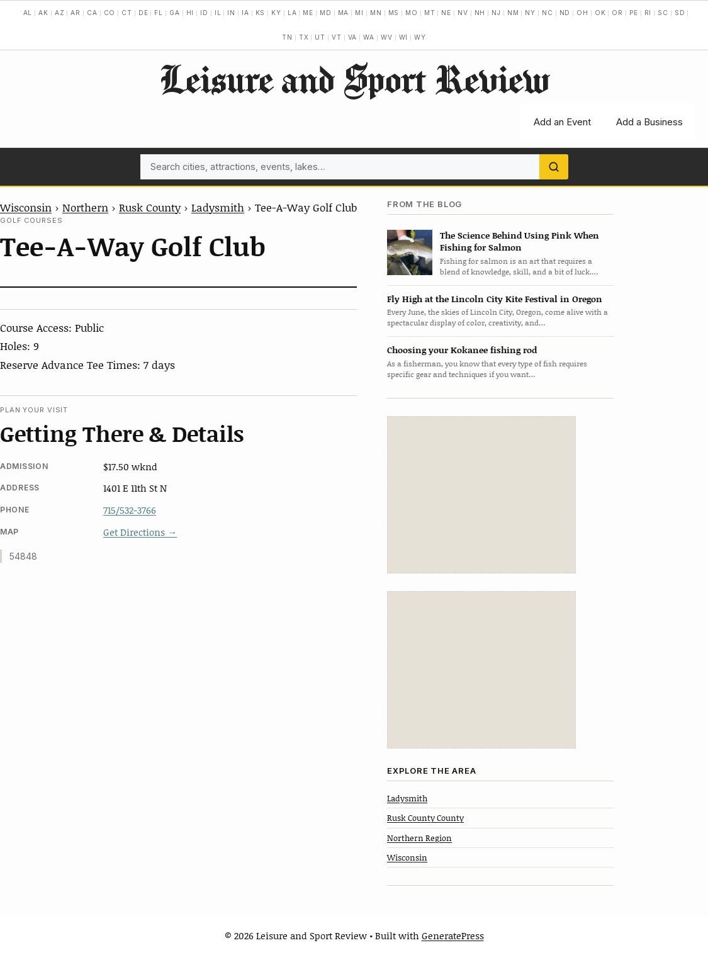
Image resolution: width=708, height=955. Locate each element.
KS (261, 12)
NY (530, 12)
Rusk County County (425, 817)
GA (174, 12)
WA (368, 37)
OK (600, 12)
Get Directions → (140, 532)
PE (633, 12)
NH (480, 12)
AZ (60, 12)
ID (204, 12)
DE (143, 12)
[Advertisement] (481, 495)
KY (276, 12)
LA (292, 12)
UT (320, 37)
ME (308, 12)
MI (359, 12)
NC (547, 12)
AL (28, 12)
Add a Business (649, 122)
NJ (496, 12)
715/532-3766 (129, 510)
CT (126, 12)
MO (411, 12)
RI (648, 12)
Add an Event (562, 122)
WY (420, 37)
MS (394, 12)
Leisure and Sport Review (354, 79)
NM (513, 12)
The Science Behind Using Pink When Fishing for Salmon (519, 241)
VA (352, 37)
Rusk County (150, 207)
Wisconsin (26, 207)
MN (376, 12)
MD (326, 12)
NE (446, 12)
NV (463, 12)
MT (429, 12)
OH (582, 12)
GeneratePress (453, 935)
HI (190, 12)
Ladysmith (217, 207)
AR (75, 12)
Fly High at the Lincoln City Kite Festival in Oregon (494, 298)
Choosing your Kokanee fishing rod (462, 349)
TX (304, 37)
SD (680, 12)
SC (663, 12)
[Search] (553, 166)
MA (343, 12)
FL (158, 12)
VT (337, 37)
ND (565, 12)
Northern (85, 207)
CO (110, 12)
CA (92, 12)
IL (218, 12)
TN (287, 37)
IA (245, 12)
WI (403, 37)
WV (387, 37)
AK (43, 12)
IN (231, 12)
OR (617, 12)
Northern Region (419, 838)
